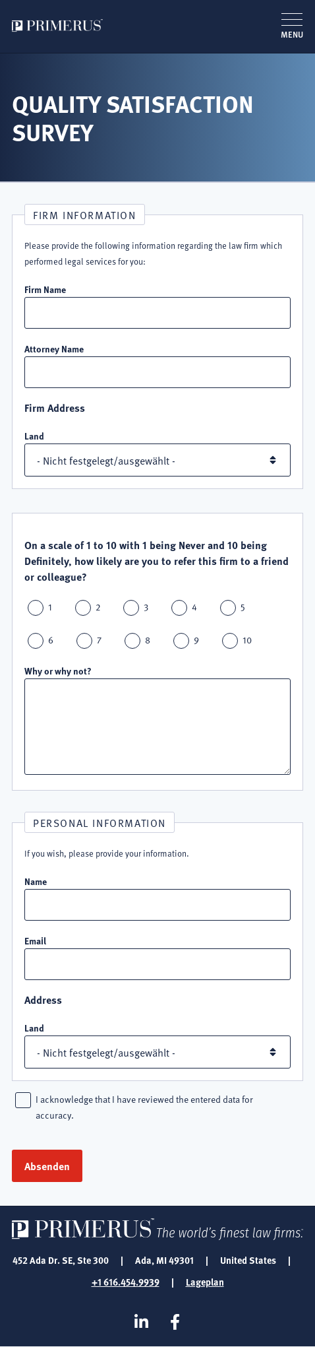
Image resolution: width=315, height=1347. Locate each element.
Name (35, 881)
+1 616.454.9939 (125, 1281)
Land (34, 435)
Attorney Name (54, 348)
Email (35, 940)
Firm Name (45, 289)
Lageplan (205, 1281)
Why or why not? (58, 670)
